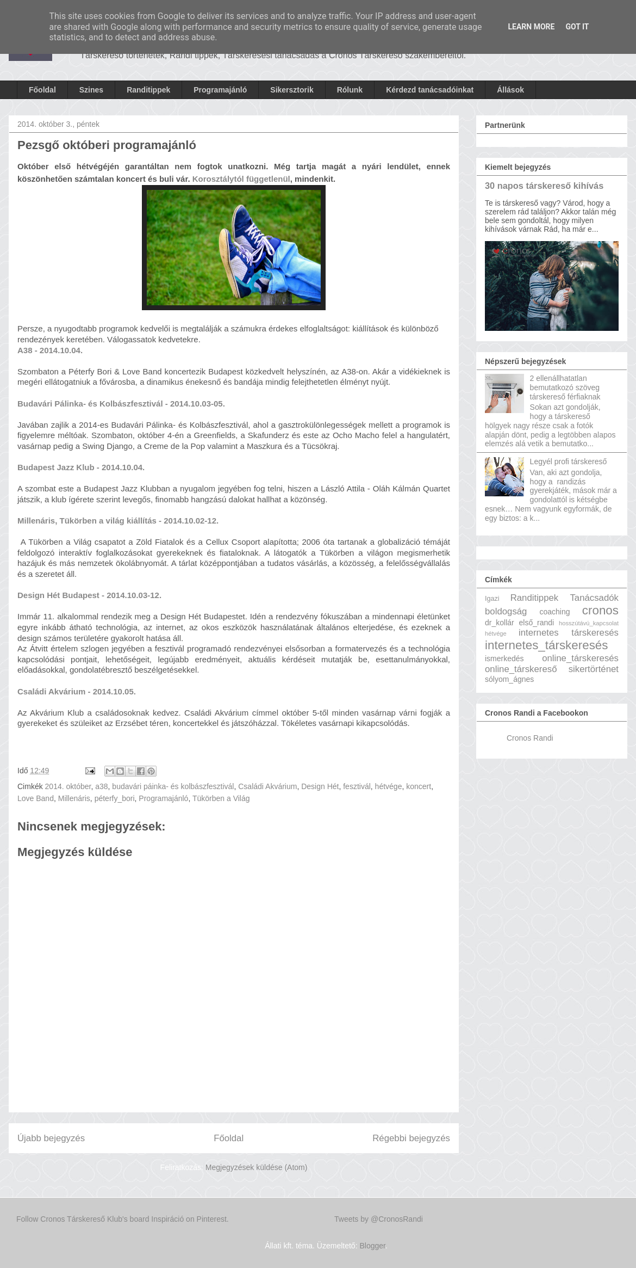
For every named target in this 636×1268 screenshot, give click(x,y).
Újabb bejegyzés (51, 1138)
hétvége (388, 786)
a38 (101, 786)
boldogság (506, 611)
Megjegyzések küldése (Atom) (256, 1167)
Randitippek (148, 89)
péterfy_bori (115, 798)
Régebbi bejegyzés (411, 1138)
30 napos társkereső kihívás (544, 185)
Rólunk (350, 89)
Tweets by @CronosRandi (378, 1219)
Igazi (492, 598)
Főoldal (42, 89)
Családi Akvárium (267, 786)
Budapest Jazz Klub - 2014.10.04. (82, 467)
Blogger (372, 1245)
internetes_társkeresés (546, 645)
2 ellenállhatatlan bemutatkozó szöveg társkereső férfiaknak (565, 387)
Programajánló (220, 89)
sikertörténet (594, 669)
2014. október (68, 786)
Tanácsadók (594, 598)
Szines (91, 89)
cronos (600, 610)
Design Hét (320, 786)
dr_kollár (499, 622)
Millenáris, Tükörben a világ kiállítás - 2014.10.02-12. (119, 520)
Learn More (531, 26)
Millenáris (74, 798)
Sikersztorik (291, 89)
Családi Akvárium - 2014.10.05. (77, 691)
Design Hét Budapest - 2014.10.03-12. (89, 595)
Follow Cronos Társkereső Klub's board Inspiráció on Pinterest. (122, 1219)
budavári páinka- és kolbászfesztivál (173, 786)
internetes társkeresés (569, 632)
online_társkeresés (580, 658)
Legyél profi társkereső (568, 461)
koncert (418, 786)
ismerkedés (504, 658)
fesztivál (357, 786)
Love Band (35, 798)
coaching (554, 611)
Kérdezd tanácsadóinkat (429, 89)
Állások (510, 89)
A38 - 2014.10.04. (51, 350)
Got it (577, 26)
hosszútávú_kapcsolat (589, 623)
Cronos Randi (530, 738)
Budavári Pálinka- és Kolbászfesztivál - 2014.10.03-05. (122, 403)
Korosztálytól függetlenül (241, 178)
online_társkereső (521, 669)
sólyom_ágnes (509, 679)
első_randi (536, 622)
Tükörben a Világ (221, 798)
